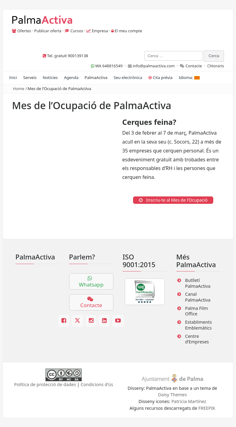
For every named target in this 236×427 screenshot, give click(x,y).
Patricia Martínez (188, 401)
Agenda (71, 77)
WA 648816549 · (109, 66)
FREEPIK (207, 408)
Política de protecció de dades (45, 384)
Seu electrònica (128, 77)
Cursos (76, 31)
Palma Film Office (196, 311)
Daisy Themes (172, 394)
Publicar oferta (47, 31)
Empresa (100, 31)
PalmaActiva (96, 77)
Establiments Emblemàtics (198, 325)
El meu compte (128, 31)
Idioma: (189, 77)
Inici (13, 77)
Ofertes (24, 31)
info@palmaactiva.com (154, 66)
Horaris (217, 66)
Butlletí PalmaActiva (197, 283)
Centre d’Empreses (197, 339)
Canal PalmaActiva (197, 297)
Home (18, 88)
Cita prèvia (160, 77)
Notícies (50, 77)
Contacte (194, 66)
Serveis (30, 77)
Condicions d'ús (97, 384)
